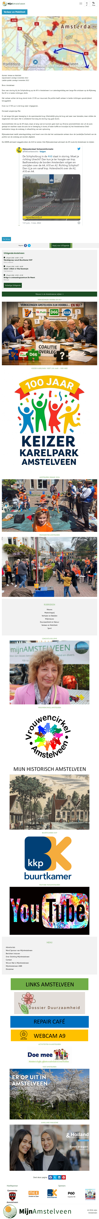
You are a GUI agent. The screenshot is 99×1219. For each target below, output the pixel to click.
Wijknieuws (49, 619)
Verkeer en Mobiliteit (14, 75)
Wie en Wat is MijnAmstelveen (17, 963)
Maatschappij (50, 612)
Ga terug (6, 239)
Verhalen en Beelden (49, 616)
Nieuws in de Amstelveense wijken (49, 294)
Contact (9, 960)
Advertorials (10, 947)
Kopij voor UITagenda (61, 245)
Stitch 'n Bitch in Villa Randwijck (16, 269)
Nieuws (49, 609)
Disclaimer (10, 969)
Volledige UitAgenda (13, 285)
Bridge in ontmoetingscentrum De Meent (19, 277)
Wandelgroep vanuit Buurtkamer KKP (18, 260)
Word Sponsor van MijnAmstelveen (19, 950)
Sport (50, 628)
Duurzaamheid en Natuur (49, 622)
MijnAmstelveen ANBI (14, 966)
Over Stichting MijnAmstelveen (17, 957)
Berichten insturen (13, 953)
